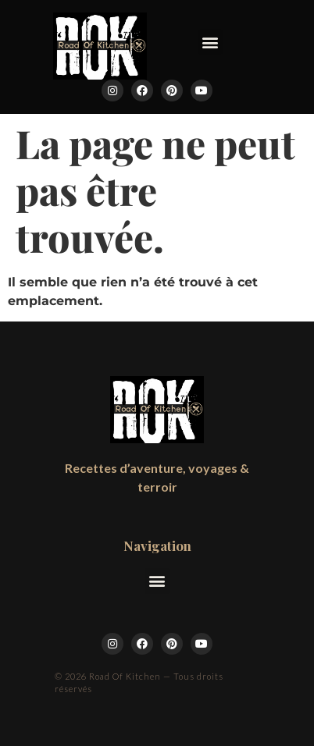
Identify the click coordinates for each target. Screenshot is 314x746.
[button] (210, 42)
